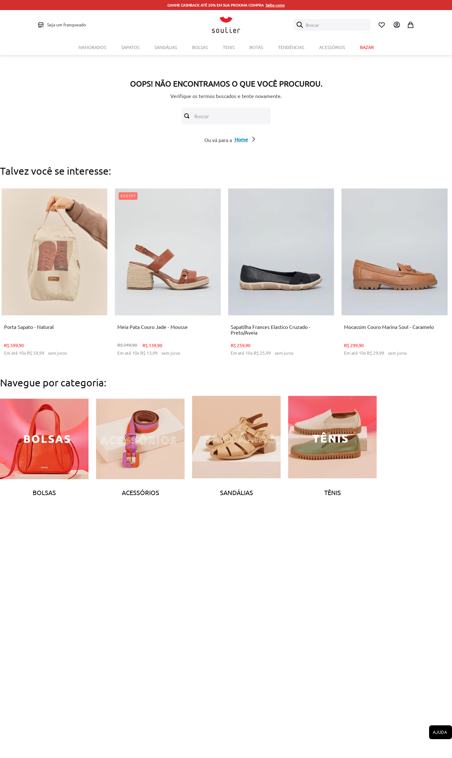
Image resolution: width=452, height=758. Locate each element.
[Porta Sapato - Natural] (54, 277)
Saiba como (275, 5)
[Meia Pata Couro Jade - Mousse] (168, 277)
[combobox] (331, 25)
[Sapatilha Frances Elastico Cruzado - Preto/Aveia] (281, 277)
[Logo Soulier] (226, 25)
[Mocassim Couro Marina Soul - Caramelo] (394, 277)
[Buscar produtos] (188, 115)
